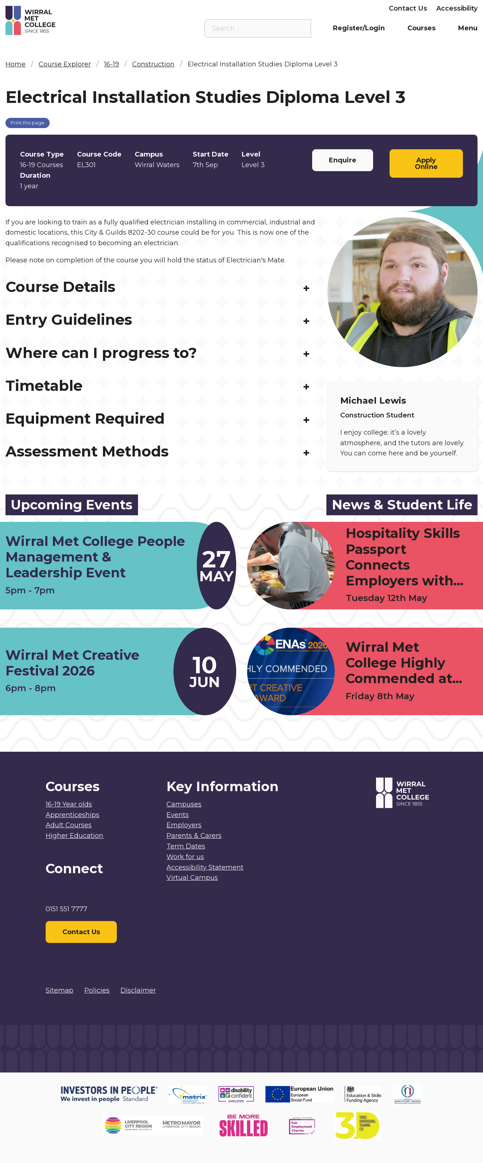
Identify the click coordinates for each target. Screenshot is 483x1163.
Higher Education (74, 836)
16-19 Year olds (69, 804)
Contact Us (408, 8)
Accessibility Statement (205, 867)
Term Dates (185, 846)
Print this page (28, 123)
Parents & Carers (305, 8)
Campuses (184, 804)
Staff (259, 8)
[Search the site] (299, 28)
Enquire (342, 160)
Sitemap (59, 990)
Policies (97, 990)
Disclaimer (138, 990)
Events (177, 815)
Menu (468, 28)
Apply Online (426, 163)
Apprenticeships (72, 815)
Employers (362, 8)
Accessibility (457, 8)
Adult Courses (69, 825)
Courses (421, 28)
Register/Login (359, 28)
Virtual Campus (216, 8)
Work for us (185, 857)
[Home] (64, 20)
